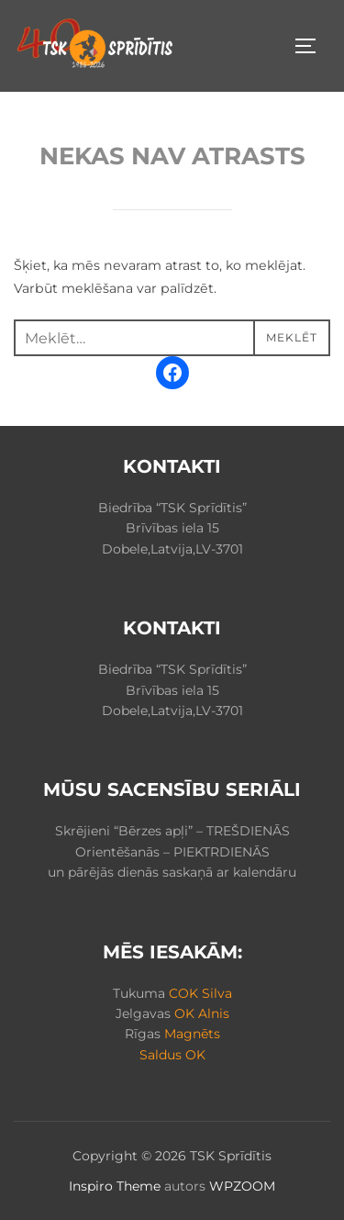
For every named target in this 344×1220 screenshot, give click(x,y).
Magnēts (192, 1033)
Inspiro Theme (115, 1186)
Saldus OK (172, 1055)
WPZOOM (242, 1186)
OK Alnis (201, 1013)
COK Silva (200, 993)
